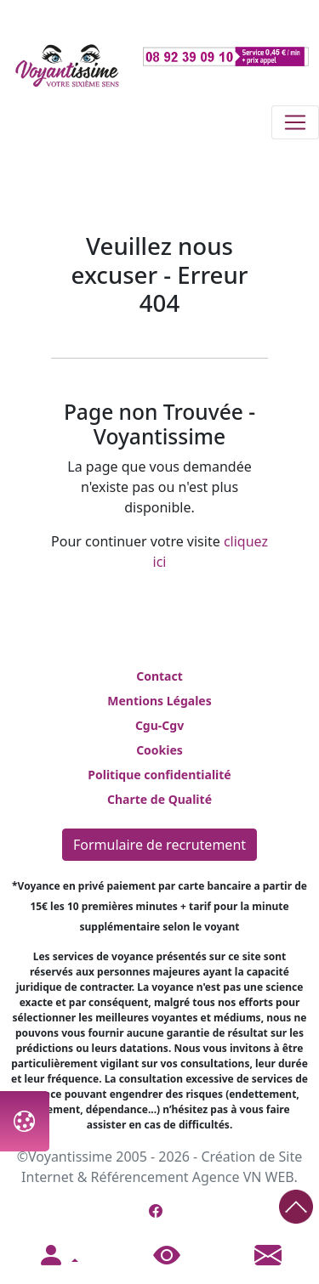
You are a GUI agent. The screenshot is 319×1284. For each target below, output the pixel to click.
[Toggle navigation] (295, 122)
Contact (159, 676)
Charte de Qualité (159, 799)
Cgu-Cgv (159, 725)
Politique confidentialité (159, 774)
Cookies (159, 750)
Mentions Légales (159, 701)
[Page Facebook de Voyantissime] (155, 1211)
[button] (58, 1256)
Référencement (140, 1177)
